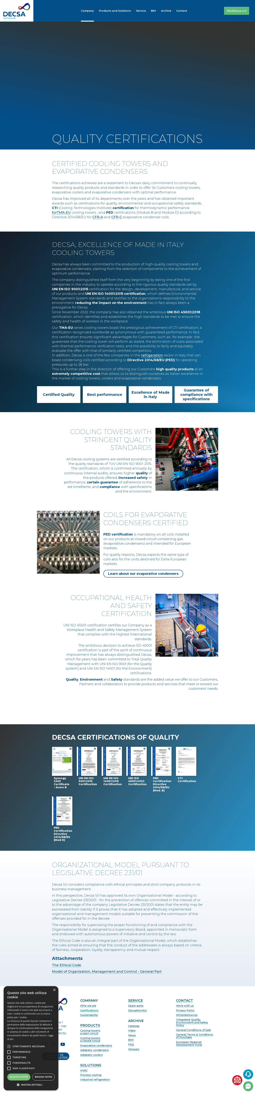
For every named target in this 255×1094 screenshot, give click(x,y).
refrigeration (152, 355)
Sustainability (89, 1015)
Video (132, 1030)
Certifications (89, 1010)
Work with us (185, 1005)
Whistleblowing (186, 1015)
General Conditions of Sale (193, 1030)
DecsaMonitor (137, 1010)
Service (135, 1001)
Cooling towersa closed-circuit (90, 1039)
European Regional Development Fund (189, 1043)
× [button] (54, 990)
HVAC (84, 1070)
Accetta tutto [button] (19, 1076)
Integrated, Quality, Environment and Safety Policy (192, 1022)
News (132, 1035)
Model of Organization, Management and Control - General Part (107, 972)
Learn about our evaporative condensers (143, 574)
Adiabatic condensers (94, 1050)
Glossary (133, 1049)
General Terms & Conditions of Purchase (194, 1036)
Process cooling (90, 1075)
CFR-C (116, 217)
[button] (210, 11)
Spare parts (135, 1005)
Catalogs (133, 1026)
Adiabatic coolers (91, 1055)
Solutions (90, 1065)
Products (90, 1025)
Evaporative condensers (96, 1045)
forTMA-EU (61, 213)
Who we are (88, 1005)
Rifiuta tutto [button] (43, 1076)
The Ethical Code (66, 965)
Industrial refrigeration (95, 1079)
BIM (131, 1040)
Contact (184, 1001)
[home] (16, 11)
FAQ (131, 1044)
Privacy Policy (185, 1010)
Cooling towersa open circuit (90, 1032)
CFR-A (97, 217)
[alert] (31, 1038)
